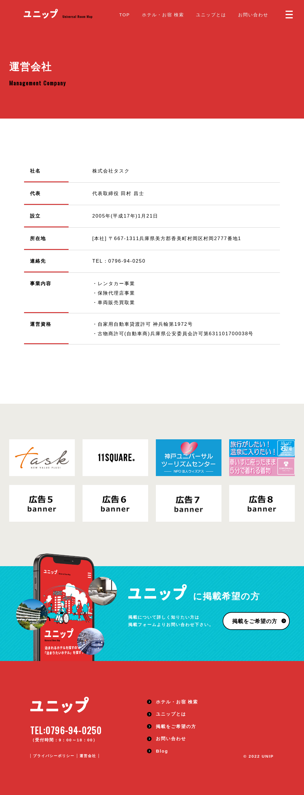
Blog (162, 751)
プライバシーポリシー (54, 756)
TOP (124, 14)
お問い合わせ (253, 14)
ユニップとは (211, 14)
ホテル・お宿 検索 (163, 14)
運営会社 (88, 756)
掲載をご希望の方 (254, 621)
